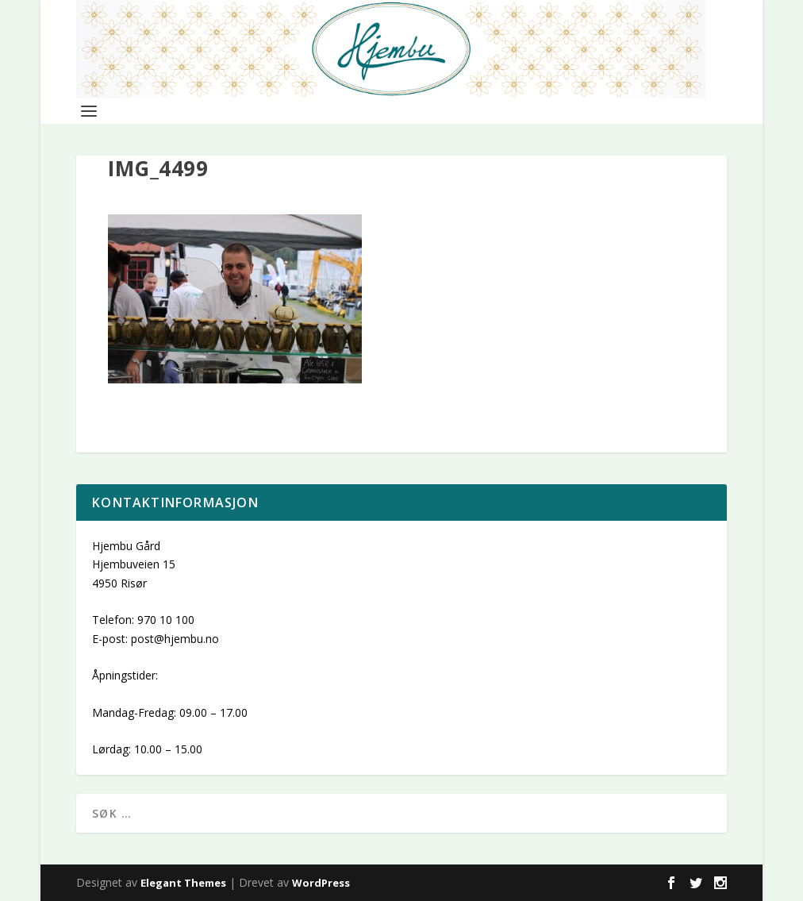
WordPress (321, 883)
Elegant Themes (183, 883)
